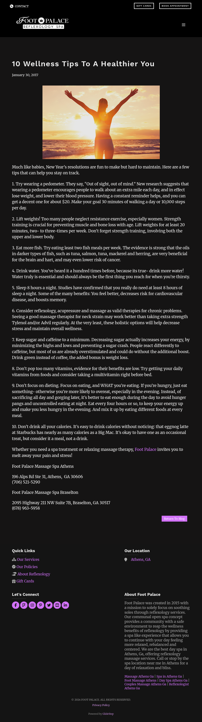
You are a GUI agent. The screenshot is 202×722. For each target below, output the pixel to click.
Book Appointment (175, 5)
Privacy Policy (101, 705)
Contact (22, 6)
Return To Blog (174, 518)
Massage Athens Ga (139, 677)
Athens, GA (141, 559)
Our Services (28, 559)
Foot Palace (145, 449)
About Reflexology (33, 574)
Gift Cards (144, 5)
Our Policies (27, 567)
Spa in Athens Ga (169, 677)
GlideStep (108, 713)
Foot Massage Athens (140, 681)
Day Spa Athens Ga (173, 681)
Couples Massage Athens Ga (145, 684)
